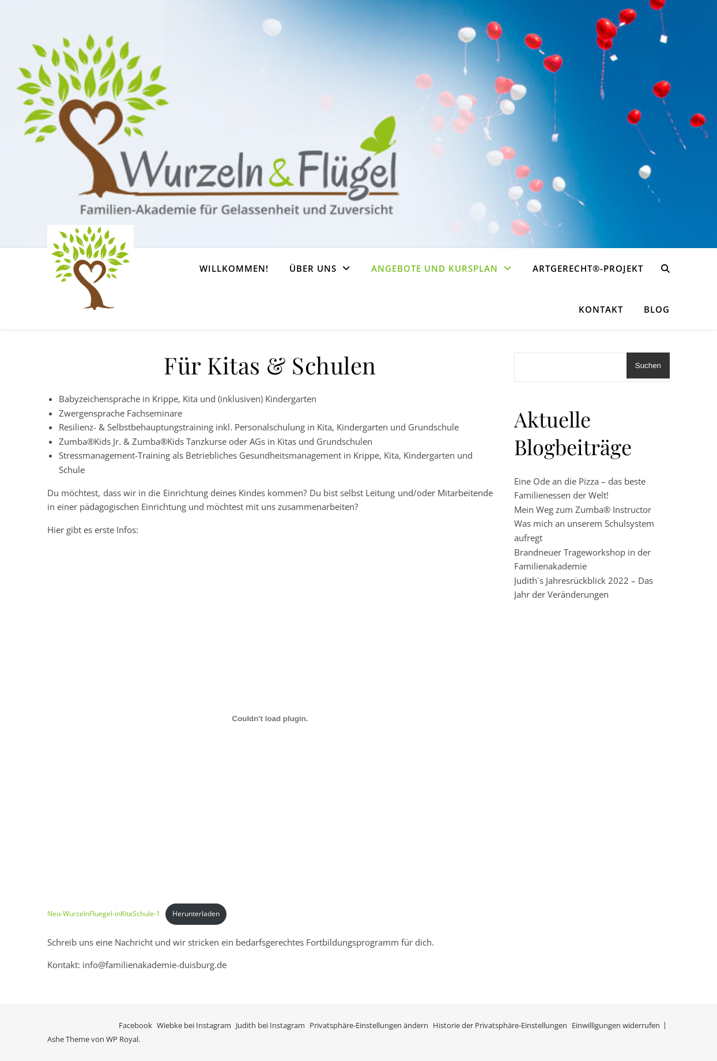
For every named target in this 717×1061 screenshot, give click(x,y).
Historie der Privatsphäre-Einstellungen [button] (500, 1025)
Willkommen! (234, 268)
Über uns (313, 268)
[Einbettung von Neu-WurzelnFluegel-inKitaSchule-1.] (270, 718)
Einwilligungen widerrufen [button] (616, 1025)
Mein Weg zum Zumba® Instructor (582, 509)
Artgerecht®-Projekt (588, 268)
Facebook (135, 1025)
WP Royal (122, 1039)
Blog (657, 309)
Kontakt (601, 309)
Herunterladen (196, 913)
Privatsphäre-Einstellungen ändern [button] (369, 1025)
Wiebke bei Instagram (194, 1025)
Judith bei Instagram (270, 1025)
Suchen (648, 365)
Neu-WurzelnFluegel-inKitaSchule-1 (103, 913)
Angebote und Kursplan (434, 268)
